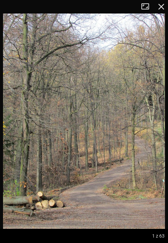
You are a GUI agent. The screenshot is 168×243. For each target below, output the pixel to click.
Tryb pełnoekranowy (148, 7)
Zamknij (161, 7)
